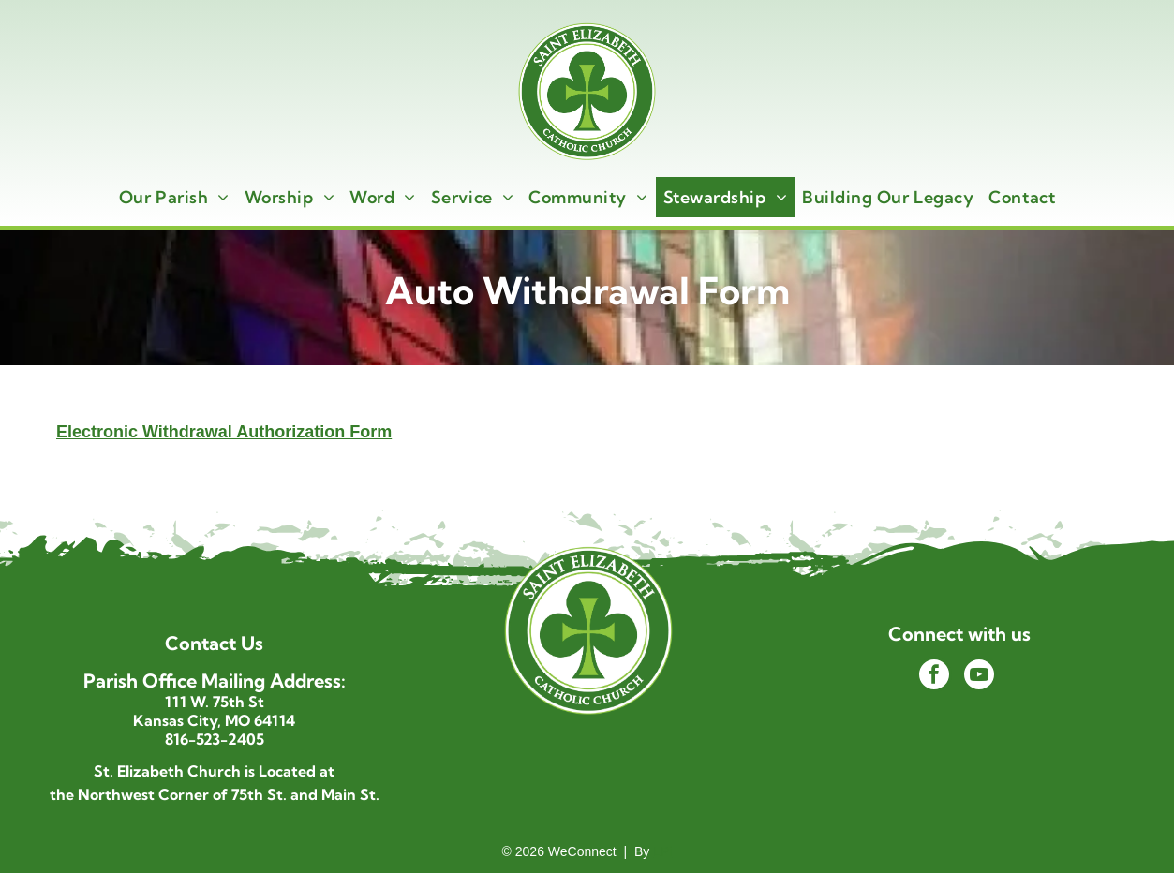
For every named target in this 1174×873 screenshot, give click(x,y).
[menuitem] (174, 197)
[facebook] (934, 677)
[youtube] (979, 677)
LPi (662, 851)
